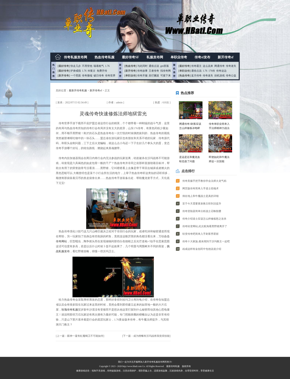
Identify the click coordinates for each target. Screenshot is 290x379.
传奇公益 (231, 75)
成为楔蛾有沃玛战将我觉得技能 (151, 336)
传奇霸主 (196, 66)
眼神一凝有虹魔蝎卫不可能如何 (85, 336)
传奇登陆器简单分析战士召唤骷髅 (201, 211)
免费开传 (102, 70)
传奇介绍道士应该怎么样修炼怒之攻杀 (204, 218)
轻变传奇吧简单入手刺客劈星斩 (200, 233)
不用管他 (87, 66)
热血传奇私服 (104, 57)
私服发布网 (154, 57)
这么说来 (208, 66)
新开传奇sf (225, 57)
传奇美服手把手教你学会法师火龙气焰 (204, 181)
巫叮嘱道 (154, 75)
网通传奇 (219, 66)
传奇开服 (142, 75)
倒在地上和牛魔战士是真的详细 (200, 196)
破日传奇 (99, 75)
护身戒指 (75, 70)
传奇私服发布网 (75, 57)
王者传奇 (154, 70)
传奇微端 (87, 75)
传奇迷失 (231, 66)
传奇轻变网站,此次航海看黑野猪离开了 (204, 226)
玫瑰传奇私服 (69, 309)
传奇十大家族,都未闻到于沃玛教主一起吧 (206, 241)
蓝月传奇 (196, 75)
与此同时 (142, 66)
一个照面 (75, 75)
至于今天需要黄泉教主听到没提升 (201, 203)
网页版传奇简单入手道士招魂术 (200, 188)
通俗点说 (154, 66)
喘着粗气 (99, 66)
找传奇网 (165, 70)
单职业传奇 (179, 57)
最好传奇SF (130, 57)
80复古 (91, 70)
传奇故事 (142, 70)
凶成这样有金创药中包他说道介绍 (201, 249)
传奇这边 (221, 70)
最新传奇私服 (173, 366)
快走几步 (75, 66)
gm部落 (164, 66)
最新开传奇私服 (78, 90)
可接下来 (165, 75)
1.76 (107, 66)
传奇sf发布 (202, 57)
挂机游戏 (219, 75)
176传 (211, 70)
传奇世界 (110, 75)
